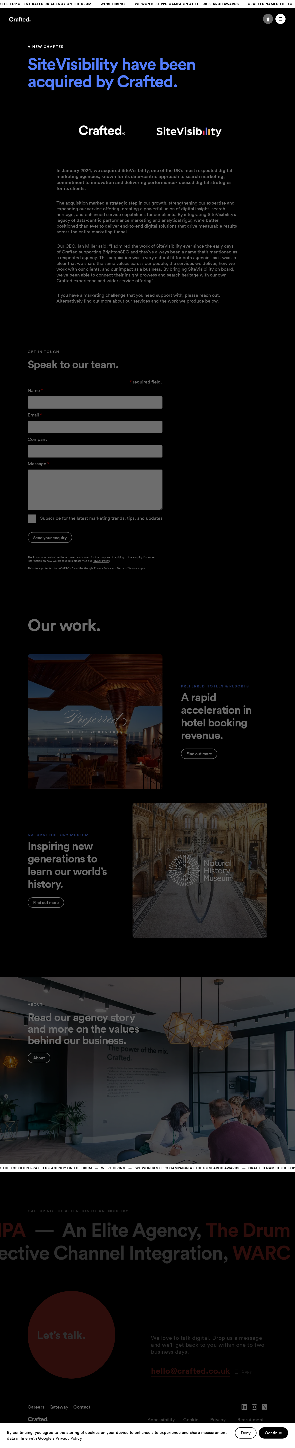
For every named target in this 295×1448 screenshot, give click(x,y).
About (39, 1058)
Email (35, 415)
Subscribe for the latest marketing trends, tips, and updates (101, 518)
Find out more (199, 753)
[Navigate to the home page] (20, 20)
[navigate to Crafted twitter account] (264, 1410)
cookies (93, 1432)
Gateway (59, 1407)
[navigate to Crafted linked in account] (244, 1410)
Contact (82, 1407)
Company (37, 439)
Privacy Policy (101, 561)
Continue (273, 1433)
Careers (36, 1407)
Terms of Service (127, 568)
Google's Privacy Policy (59, 1438)
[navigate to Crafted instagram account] (254, 1410)
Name (36, 390)
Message (39, 464)
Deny (246, 1433)
